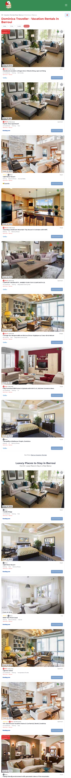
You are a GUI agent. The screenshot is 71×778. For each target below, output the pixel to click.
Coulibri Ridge (7, 211)
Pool (3, 654)
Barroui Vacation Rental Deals (38, 600)
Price (14, 26)
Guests (23, 26)
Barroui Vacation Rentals (39, 172)
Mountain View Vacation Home (13, 372)
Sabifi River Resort (9, 88)
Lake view (19, 654)
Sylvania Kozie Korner (10, 317)
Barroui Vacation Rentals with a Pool (38, 386)
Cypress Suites (42, 247)
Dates (5, 26)
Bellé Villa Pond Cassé (10, 247)
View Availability (27, 60)
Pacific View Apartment (45, 53)
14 (51, 629)
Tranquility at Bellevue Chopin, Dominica (51, 159)
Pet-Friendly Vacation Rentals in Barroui (33, 439)
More (32, 26)
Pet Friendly (10, 654)
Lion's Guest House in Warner (12, 425)
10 (51, 632)
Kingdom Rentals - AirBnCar (47, 317)
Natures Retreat (8, 586)
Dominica (5, 57)
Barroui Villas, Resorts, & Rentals (53, 331)
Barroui (10, 57)
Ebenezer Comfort (44, 480)
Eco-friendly (28, 654)
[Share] (67, 15)
